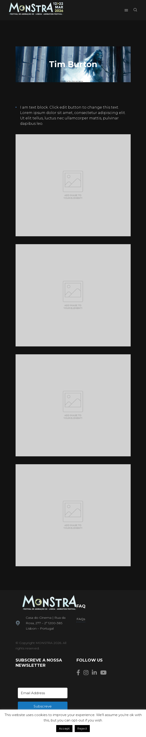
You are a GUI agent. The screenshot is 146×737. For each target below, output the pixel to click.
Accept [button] (64, 728)
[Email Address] (42, 693)
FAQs (80, 619)
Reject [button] (82, 728)
